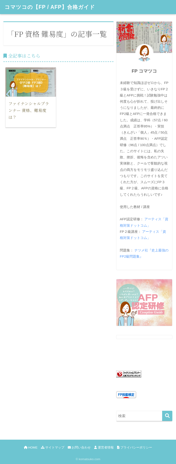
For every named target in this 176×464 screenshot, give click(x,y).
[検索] (167, 416)
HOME (31, 447)
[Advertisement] (58, 181)
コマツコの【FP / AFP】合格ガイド (50, 7)
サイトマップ (52, 447)
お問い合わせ (79, 447)
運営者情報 (104, 447)
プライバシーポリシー (134, 447)
